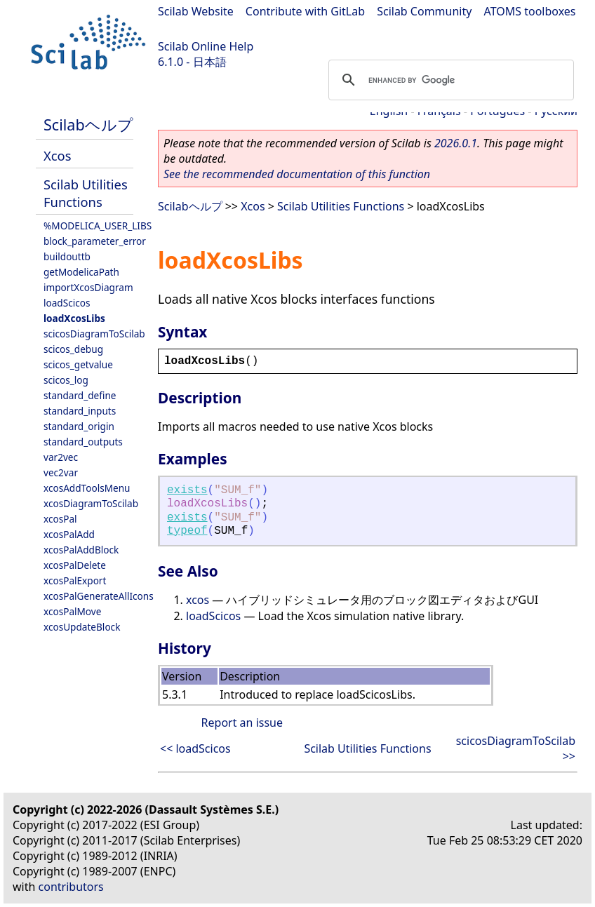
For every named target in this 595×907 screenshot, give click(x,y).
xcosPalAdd (69, 534)
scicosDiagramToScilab (94, 333)
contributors (71, 886)
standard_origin (79, 426)
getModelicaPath (81, 271)
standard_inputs (80, 410)
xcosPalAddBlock (81, 549)
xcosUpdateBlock (82, 626)
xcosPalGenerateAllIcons (99, 596)
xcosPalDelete (75, 565)
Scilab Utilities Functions (86, 192)
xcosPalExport (75, 580)
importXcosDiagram (88, 287)
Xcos (58, 155)
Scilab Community (424, 11)
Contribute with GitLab (305, 11)
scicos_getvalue (78, 364)
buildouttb (67, 256)
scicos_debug (73, 349)
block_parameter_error (95, 241)
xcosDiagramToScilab (91, 503)
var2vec (61, 457)
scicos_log (66, 380)
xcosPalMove (72, 611)
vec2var (61, 472)
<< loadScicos (195, 748)
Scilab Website (196, 11)
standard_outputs (83, 441)
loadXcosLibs (74, 318)
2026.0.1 (455, 143)
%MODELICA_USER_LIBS (98, 225)
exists (187, 490)
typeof (187, 531)
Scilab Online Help (205, 46)
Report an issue (242, 722)
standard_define (80, 395)
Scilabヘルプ (88, 124)
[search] (449, 80)
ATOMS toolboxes (530, 11)
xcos (197, 599)
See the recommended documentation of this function (296, 174)
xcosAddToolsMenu (87, 488)
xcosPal (60, 518)
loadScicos (67, 302)
